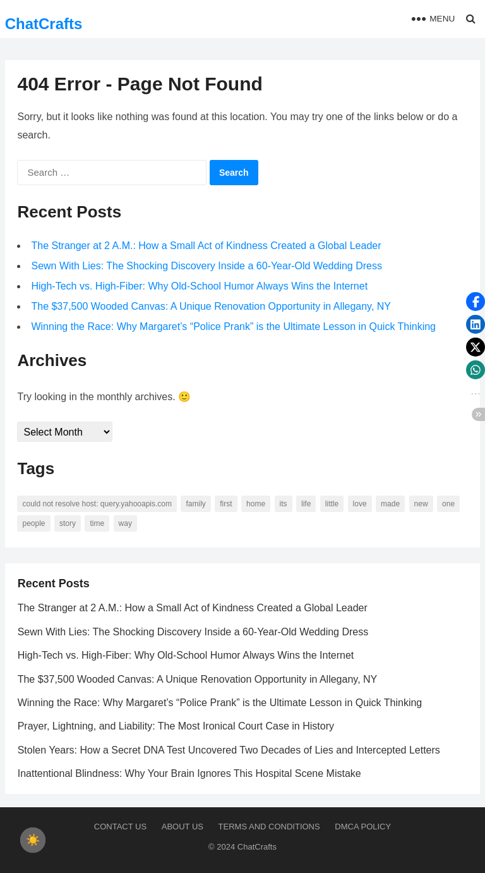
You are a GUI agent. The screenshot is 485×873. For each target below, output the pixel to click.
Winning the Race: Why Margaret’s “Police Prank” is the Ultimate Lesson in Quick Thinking (234, 327)
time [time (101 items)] (97, 524)
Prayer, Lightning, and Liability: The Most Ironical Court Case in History (176, 726)
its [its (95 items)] (283, 504)
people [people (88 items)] (34, 524)
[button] (475, 301)
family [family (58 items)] (196, 504)
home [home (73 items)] (255, 504)
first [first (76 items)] (226, 504)
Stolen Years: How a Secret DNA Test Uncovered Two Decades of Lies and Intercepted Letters (229, 750)
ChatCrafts (44, 23)
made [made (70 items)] (390, 504)
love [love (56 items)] (360, 504)
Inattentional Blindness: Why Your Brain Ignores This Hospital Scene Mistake (189, 774)
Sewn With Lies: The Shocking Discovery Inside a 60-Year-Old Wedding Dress (207, 266)
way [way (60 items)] (125, 524)
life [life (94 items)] (306, 504)
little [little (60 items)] (331, 504)
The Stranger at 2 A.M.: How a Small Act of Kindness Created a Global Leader (206, 246)
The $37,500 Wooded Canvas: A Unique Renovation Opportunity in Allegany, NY (212, 307)
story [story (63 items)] (67, 524)
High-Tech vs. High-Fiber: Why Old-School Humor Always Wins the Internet (200, 286)
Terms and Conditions (269, 826)
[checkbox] (32, 840)
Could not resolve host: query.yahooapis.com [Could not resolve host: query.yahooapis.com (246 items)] (97, 504)
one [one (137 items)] (448, 504)
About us (182, 826)
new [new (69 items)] (421, 504)
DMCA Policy (363, 826)
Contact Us (120, 826)
